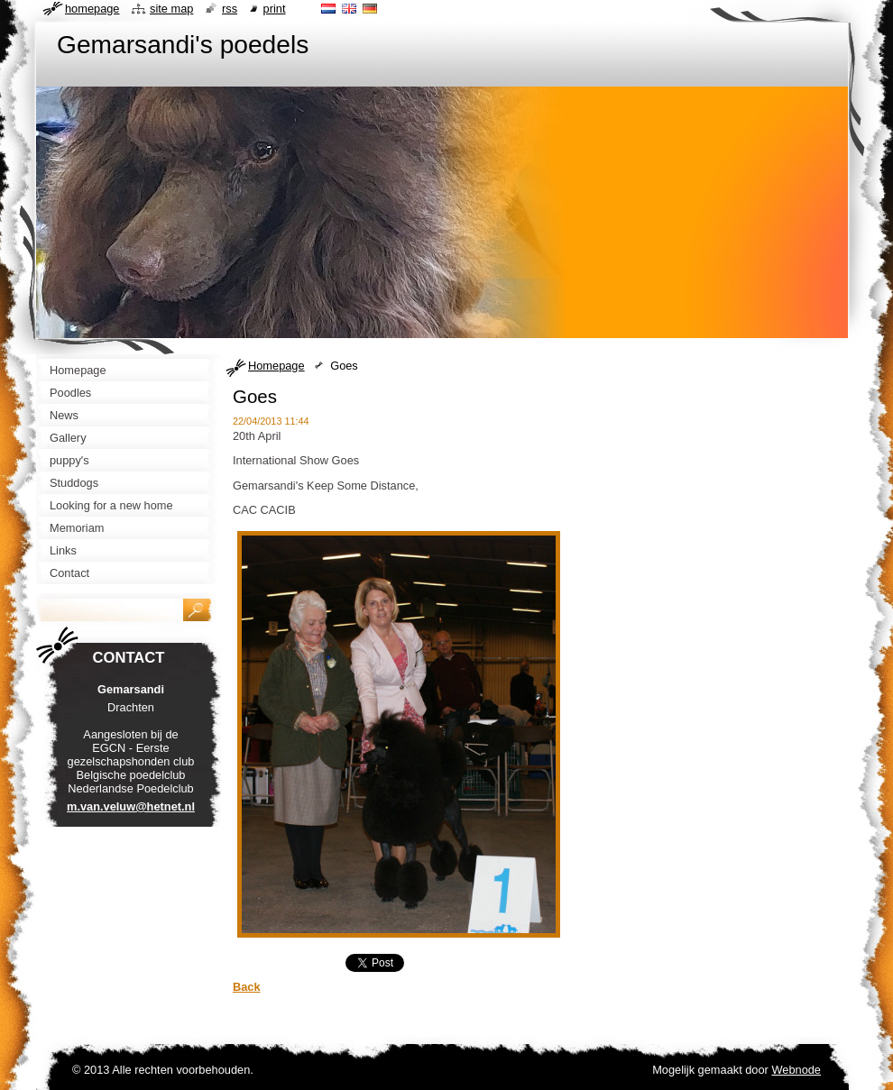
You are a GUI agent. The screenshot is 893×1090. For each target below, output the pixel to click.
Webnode (796, 1069)
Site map (171, 8)
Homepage (276, 365)
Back (247, 987)
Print (274, 8)
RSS (229, 8)
